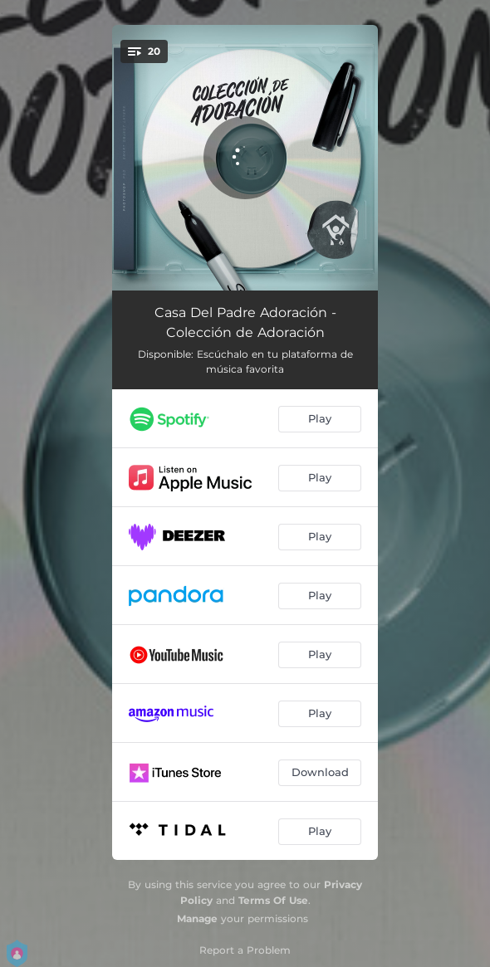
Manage (197, 918)
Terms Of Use (273, 900)
